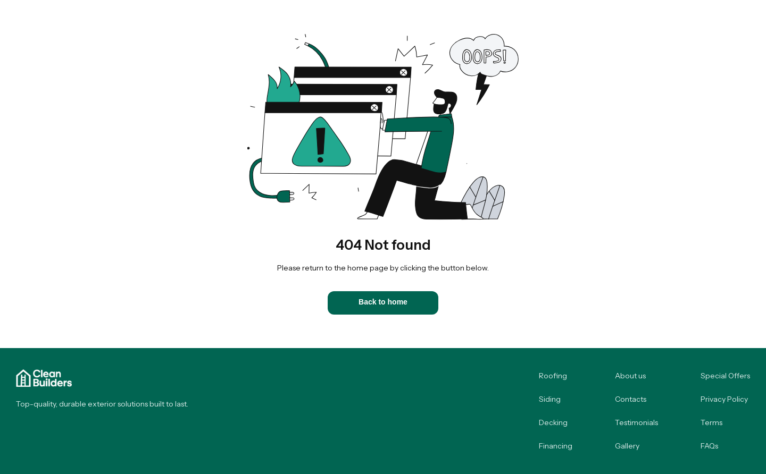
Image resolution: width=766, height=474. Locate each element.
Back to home (383, 302)
